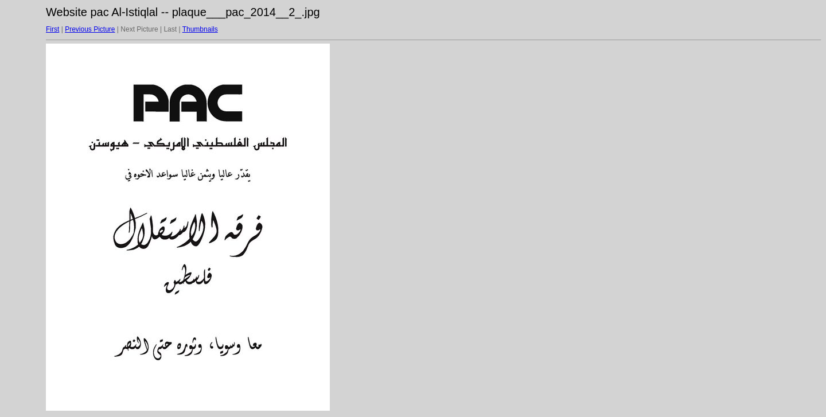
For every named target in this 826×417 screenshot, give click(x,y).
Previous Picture (90, 29)
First (52, 29)
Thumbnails (200, 29)
